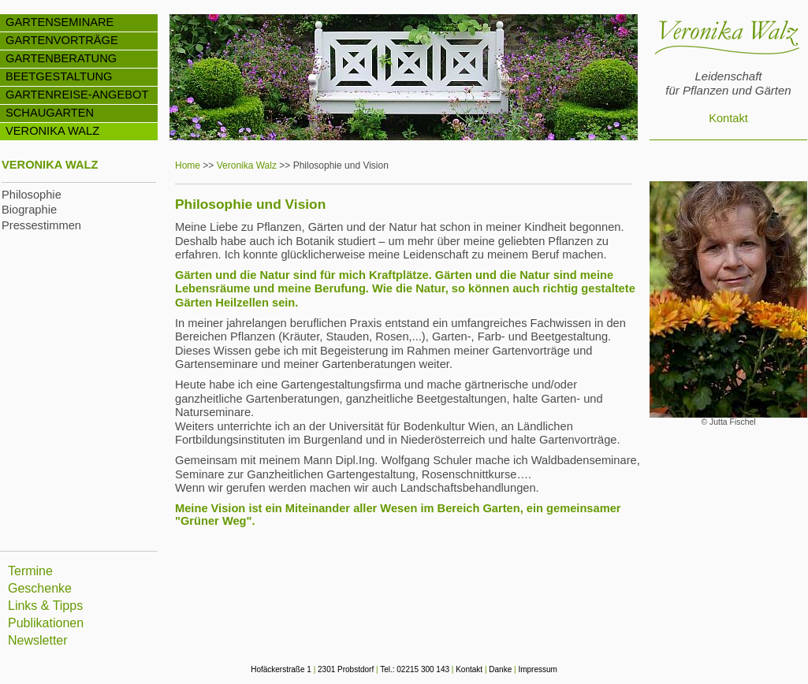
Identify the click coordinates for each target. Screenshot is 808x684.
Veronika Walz (247, 165)
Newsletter (38, 640)
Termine (30, 571)
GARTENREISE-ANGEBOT (77, 94)
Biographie (29, 209)
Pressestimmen (41, 225)
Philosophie (31, 194)
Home (187, 165)
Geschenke (40, 588)
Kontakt (728, 118)
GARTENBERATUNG (61, 58)
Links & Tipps (45, 605)
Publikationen (46, 623)
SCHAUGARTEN (50, 112)
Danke (500, 669)
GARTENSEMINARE (60, 22)
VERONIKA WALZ (52, 131)
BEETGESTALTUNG (59, 76)
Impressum (537, 669)
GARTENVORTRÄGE (62, 40)
